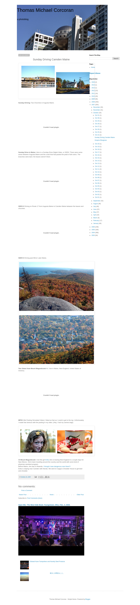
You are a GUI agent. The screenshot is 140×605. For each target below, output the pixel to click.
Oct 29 (97, 121)
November (96, 110)
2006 (93, 227)
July (94, 206)
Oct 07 (97, 180)
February (96, 220)
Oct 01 (97, 197)
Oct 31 (97, 115)
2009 (93, 99)
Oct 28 (97, 124)
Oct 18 (97, 149)
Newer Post (22, 495)
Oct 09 (97, 175)
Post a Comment (26, 490)
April (95, 215)
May (94, 212)
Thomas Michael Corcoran (45, 10)
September (97, 201)
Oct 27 (97, 126)
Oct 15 (97, 158)
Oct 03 (97, 191)
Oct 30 (97, 118)
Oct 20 (97, 144)
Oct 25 (97, 132)
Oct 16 (97, 155)
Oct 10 (97, 172)
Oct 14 (97, 161)
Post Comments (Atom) (34, 498)
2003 (93, 235)
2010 (93, 96)
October (96, 113)
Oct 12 (97, 166)
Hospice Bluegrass (101, 140)
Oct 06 (97, 183)
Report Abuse (94, 73)
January (96, 223)
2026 (93, 82)
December (96, 107)
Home (52, 495)
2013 (93, 88)
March (95, 218)
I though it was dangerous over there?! (56, 466)
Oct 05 (97, 186)
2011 (93, 93)
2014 (93, 85)
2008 (93, 102)
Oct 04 (97, 189)
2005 (93, 230)
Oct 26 (97, 129)
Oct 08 (97, 177)
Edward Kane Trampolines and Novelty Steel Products (47, 561)
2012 (93, 90)
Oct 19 (97, 146)
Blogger (87, 599)
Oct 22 (97, 135)
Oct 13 (97, 163)
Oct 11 (97, 169)
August (95, 204)
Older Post (80, 495)
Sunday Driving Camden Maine (105, 137)
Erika (47, 460)
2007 (93, 105)
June (95, 209)
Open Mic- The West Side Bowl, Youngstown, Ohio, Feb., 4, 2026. (44, 505)
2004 (93, 232)
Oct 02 (97, 194)
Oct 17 (97, 152)
